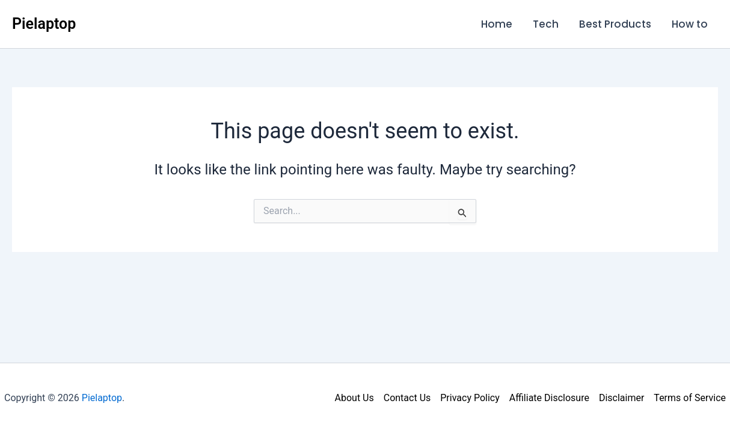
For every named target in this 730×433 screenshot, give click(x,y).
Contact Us (407, 398)
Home (496, 24)
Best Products (615, 24)
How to (690, 24)
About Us (354, 398)
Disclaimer (621, 398)
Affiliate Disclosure (549, 398)
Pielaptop (44, 23)
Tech (546, 24)
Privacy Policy (470, 398)
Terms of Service (690, 398)
